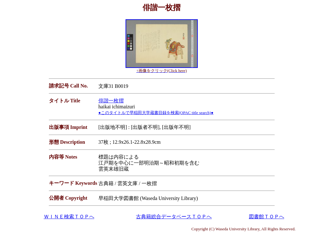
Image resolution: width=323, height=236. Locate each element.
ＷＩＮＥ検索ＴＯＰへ (69, 216)
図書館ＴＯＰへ (266, 216)
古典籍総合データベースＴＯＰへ (174, 216)
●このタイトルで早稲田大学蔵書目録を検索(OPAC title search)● (156, 112)
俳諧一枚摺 (111, 100)
